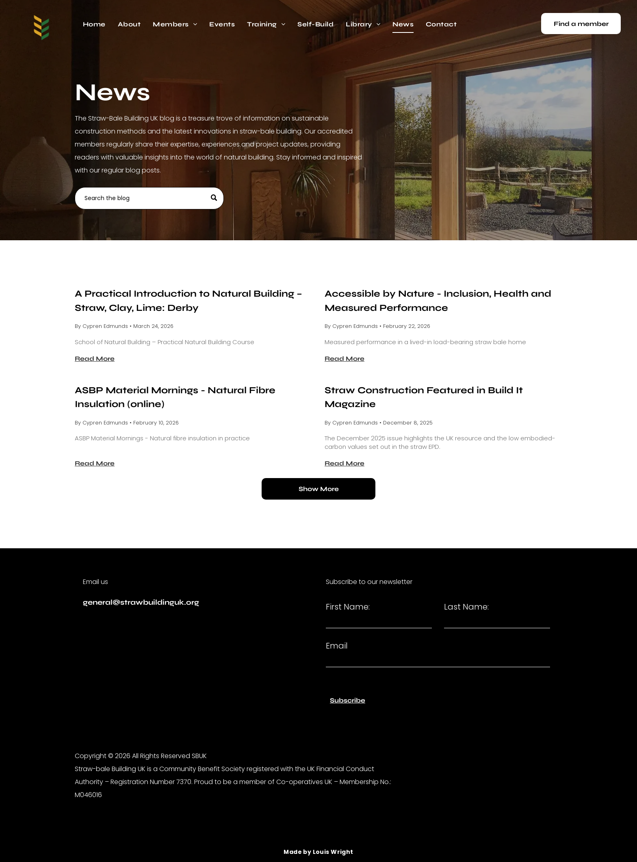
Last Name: (466, 606)
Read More (95, 358)
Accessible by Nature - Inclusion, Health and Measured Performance (438, 300)
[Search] (149, 198)
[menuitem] (94, 24)
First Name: (348, 606)
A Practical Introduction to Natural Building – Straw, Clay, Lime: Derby (188, 300)
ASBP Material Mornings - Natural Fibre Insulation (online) (175, 397)
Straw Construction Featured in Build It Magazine (424, 397)
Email (337, 645)
